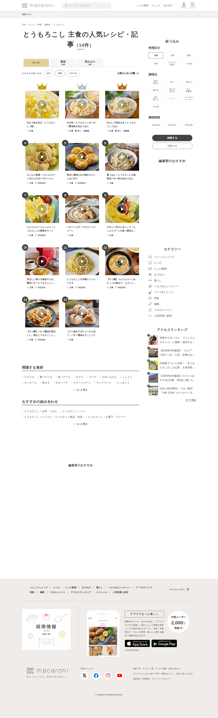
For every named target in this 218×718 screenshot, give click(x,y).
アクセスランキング (81, 592)
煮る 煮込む (156, 82)
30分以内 (189, 125)
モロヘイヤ (60, 382)
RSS (157, 673)
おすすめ (167, 5)
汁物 (156, 63)
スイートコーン (81, 382)
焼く (172, 82)
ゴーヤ (91, 377)
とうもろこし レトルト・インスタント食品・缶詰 (52, 417)
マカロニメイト (57, 592)
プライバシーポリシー (160, 679)
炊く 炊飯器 (189, 90)
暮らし (99, 587)
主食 (156, 55)
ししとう (126, 377)
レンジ (172, 98)
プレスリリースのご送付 (143, 674)
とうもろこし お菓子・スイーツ (106, 417)
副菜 (48, 73)
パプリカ (28, 377)
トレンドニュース (39, 587)
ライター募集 (161, 669)
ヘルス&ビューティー (119, 587)
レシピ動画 (142, 5)
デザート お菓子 (172, 63)
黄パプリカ (44, 377)
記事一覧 (137, 669)
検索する (172, 138)
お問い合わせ (174, 669)
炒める (189, 82)
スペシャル (101, 592)
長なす (45, 382)
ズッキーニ (29, 382)
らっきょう (122, 382)
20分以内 (172, 125)
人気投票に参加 (120, 592)
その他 (189, 63)
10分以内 (73, 73)
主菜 (172, 55)
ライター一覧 (148, 669)
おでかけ (86, 587)
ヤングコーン (103, 382)
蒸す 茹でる (156, 98)
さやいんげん (108, 377)
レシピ (56, 587)
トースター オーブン (188, 98)
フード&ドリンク (144, 587)
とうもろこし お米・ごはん (39, 411)
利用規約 (146, 679)
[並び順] (128, 73)
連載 (42, 592)
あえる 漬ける (172, 90)
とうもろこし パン (73, 411)
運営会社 (137, 679)
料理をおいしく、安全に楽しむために (177, 674)
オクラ (78, 377)
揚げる (156, 90)
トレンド (155, 5)
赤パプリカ (63, 377)
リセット (172, 145)
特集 (32, 592)
